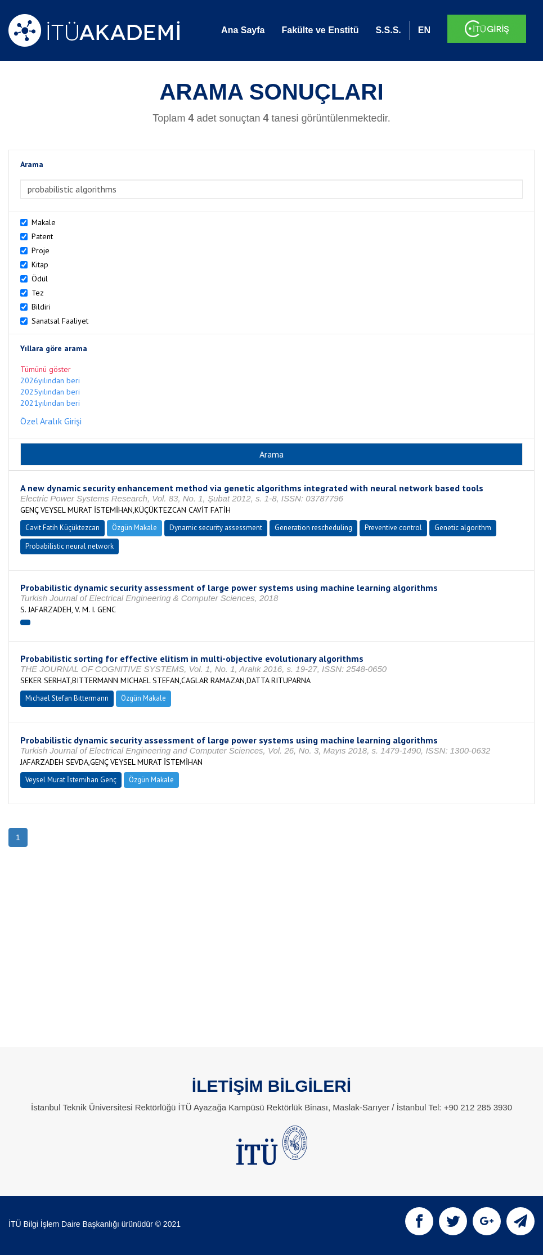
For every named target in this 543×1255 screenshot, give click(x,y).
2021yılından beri (50, 403)
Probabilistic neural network (69, 546)
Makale (44, 222)
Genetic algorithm (462, 527)
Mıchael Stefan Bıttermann (67, 698)
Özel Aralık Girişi (51, 421)
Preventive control (393, 527)
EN (424, 30)
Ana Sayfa (242, 30)
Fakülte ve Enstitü (319, 30)
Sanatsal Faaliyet (60, 321)
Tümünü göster (45, 369)
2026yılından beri (50, 380)
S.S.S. (388, 30)
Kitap (40, 264)
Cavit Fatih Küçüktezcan (62, 527)
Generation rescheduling (313, 527)
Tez (38, 293)
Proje (41, 250)
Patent (42, 236)
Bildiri (41, 307)
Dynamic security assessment (215, 527)
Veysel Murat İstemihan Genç (70, 780)
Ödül (40, 279)
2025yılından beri (50, 392)
